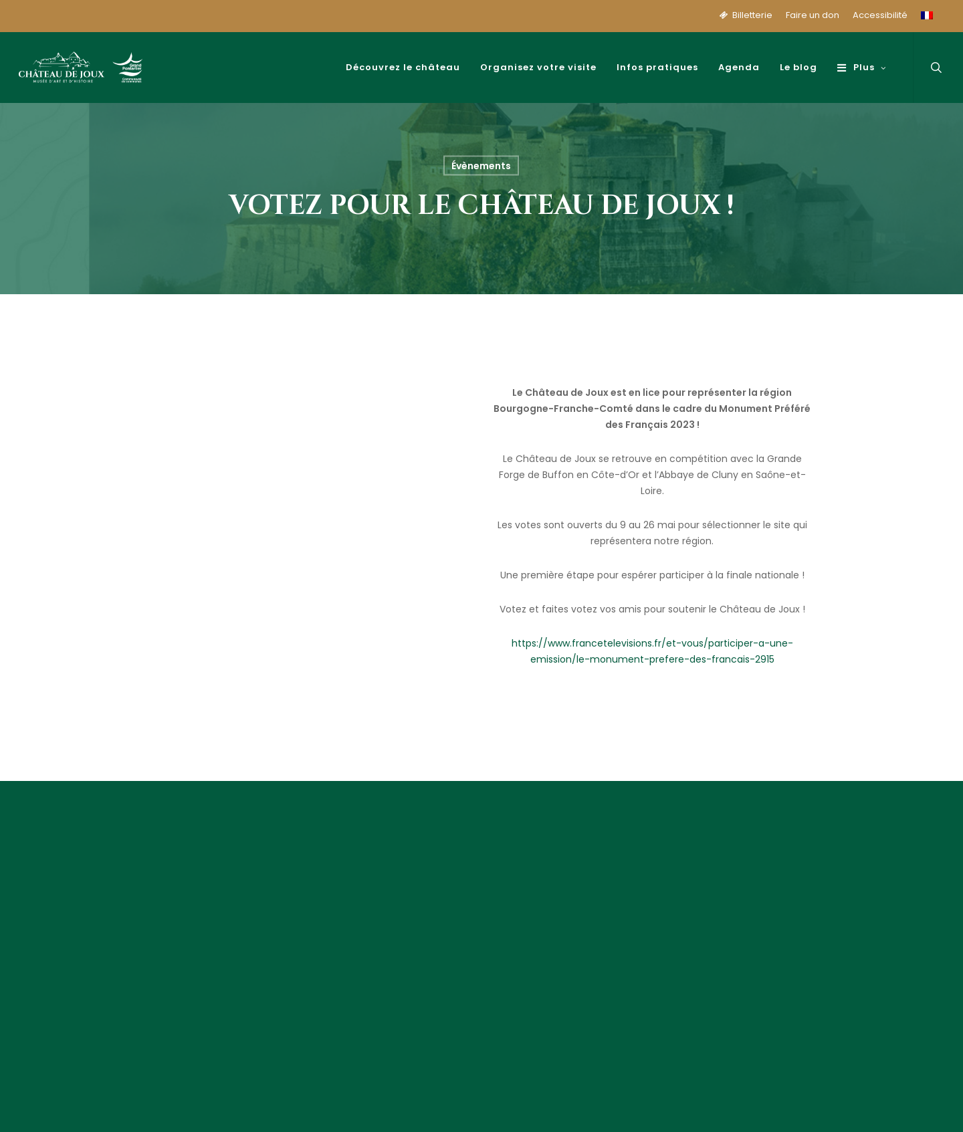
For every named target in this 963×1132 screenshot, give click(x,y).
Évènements (481, 166)
